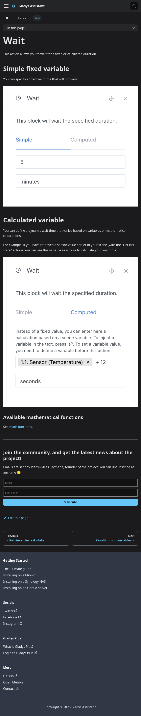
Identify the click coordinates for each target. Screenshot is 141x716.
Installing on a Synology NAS (24, 581)
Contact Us (11, 688)
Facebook (12, 617)
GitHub (10, 676)
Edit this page (15, 518)
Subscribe (70, 502)
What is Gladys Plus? (18, 646)
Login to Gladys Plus (20, 653)
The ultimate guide (17, 569)
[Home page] (7, 18)
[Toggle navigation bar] (6, 6)
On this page (15, 28)
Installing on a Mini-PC (19, 575)
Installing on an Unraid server (25, 588)
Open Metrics (13, 682)
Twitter (10, 611)
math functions (20, 427)
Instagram (12, 623)
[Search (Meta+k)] (134, 6)
